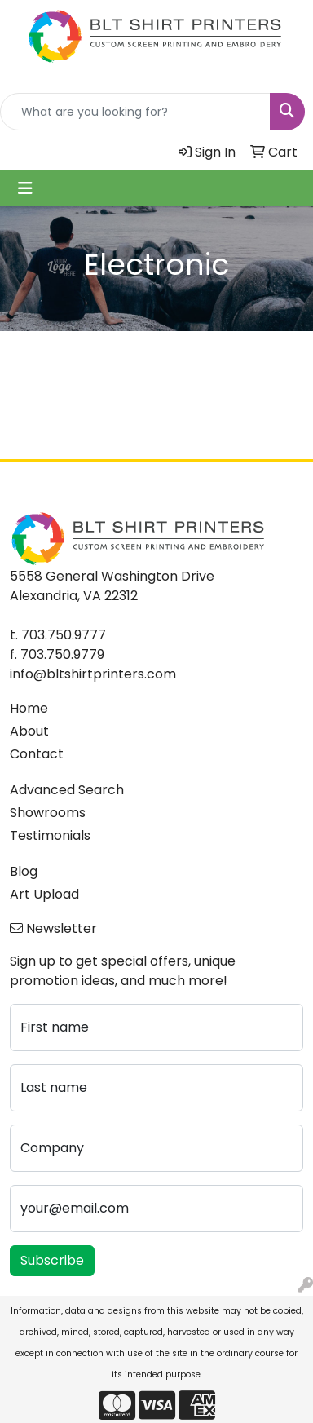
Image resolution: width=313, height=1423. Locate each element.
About (29, 731)
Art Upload (44, 894)
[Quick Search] (135, 111)
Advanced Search (67, 789)
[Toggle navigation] (25, 188)
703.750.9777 (63, 634)
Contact (37, 754)
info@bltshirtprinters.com (93, 674)
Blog (23, 871)
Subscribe (52, 1260)
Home (29, 708)
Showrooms (48, 812)
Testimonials (50, 835)
